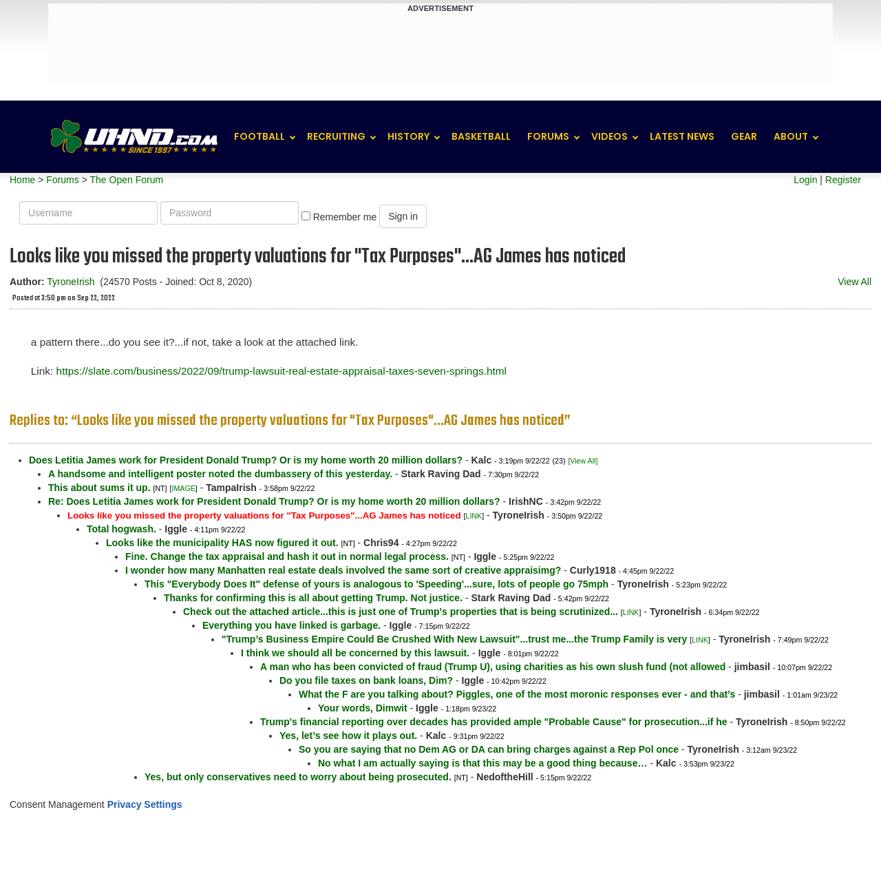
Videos (609, 136)
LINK (473, 516)
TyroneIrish (70, 281)
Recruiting (336, 136)
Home (22, 179)
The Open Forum (126, 179)
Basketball (481, 136)
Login (805, 179)
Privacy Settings (144, 804)
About (791, 136)
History (408, 136)
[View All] (582, 461)
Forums (548, 136)
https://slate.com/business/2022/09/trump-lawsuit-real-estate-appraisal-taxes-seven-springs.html (281, 371)
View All (854, 281)
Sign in (403, 216)
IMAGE (183, 488)
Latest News (682, 136)
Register (843, 179)
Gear (744, 136)
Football (259, 136)
